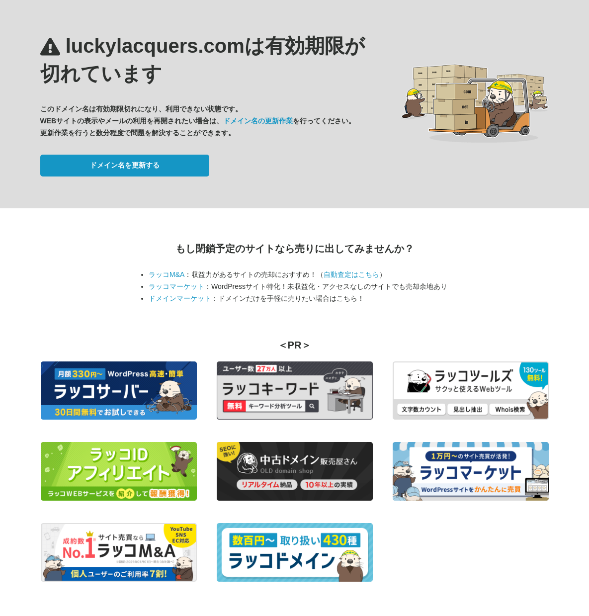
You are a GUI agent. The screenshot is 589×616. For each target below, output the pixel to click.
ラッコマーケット (176, 286)
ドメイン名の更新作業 (258, 121)
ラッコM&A (166, 274)
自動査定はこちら (351, 274)
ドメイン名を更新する (125, 165)
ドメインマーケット (180, 298)
